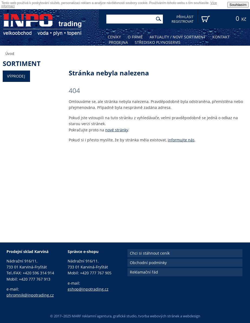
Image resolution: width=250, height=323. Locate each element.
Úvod (9, 53)
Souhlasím (237, 5)
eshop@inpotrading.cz (88, 289)
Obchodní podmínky (148, 262)
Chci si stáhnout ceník (150, 253)
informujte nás (181, 139)
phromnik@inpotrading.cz (30, 295)
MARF (76, 316)
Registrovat (182, 21)
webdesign (191, 316)
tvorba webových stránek (158, 316)
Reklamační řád (144, 272)
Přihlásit (184, 17)
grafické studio (125, 316)
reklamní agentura (96, 316)
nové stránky (116, 129)
